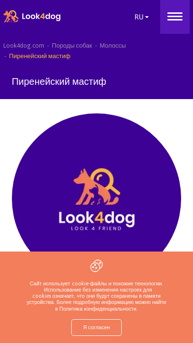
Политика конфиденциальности (97, 309)
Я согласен (96, 327)
